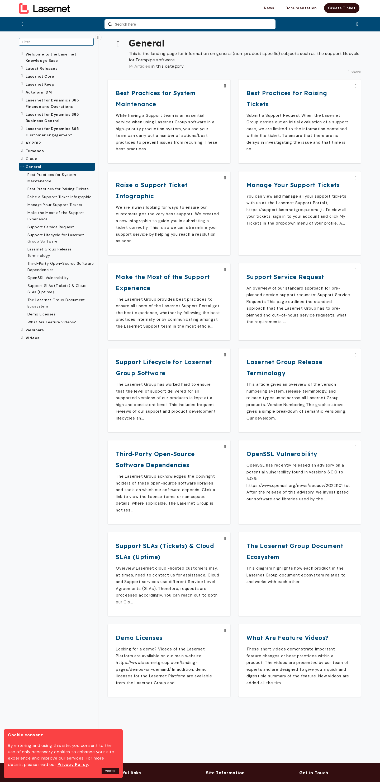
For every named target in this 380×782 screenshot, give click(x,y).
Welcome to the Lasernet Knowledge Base (51, 57)
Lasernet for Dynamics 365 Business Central (52, 117)
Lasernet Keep (40, 84)
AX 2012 (33, 143)
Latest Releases (42, 68)
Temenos (35, 150)
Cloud (31, 158)
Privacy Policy (73, 764)
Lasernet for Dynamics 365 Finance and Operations (52, 103)
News (269, 8)
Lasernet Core (40, 76)
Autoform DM (39, 92)
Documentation (301, 8)
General (33, 166)
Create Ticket (341, 8)
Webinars (35, 330)
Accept (110, 771)
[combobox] (190, 24)
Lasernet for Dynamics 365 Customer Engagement (52, 131)
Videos (33, 338)
